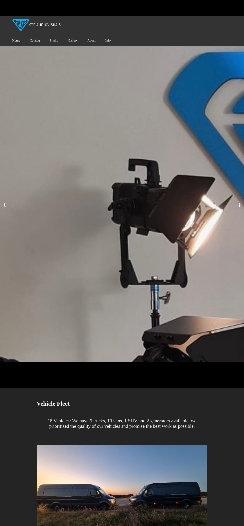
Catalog (35, 40)
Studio (54, 40)
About (91, 40)
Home (16, 40)
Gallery (73, 40)
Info (108, 40)
